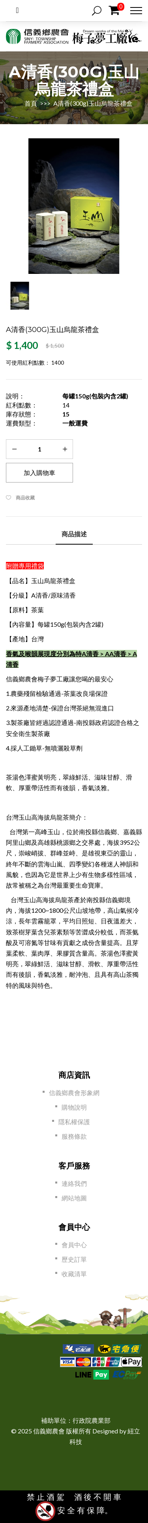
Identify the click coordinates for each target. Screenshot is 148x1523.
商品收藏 (25, 498)
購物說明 (74, 1107)
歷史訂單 (74, 1259)
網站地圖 (74, 1198)
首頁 (31, 103)
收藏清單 (74, 1273)
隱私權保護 (74, 1121)
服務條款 (74, 1136)
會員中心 (74, 1244)
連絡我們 (74, 1183)
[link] (75, 1398)
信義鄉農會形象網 (74, 1092)
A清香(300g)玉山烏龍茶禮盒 (93, 103)
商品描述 (74, 534)
